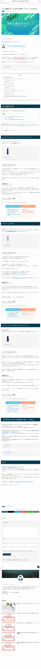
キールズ (7, 506)
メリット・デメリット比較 (10, 88)
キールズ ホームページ (7, 68)
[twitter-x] (20, 596)
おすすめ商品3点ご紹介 (8, 77)
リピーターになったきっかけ (10, 80)
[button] (5, 512)
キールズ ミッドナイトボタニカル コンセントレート (13, 90)
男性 (9, 506)
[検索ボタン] (40, 1)
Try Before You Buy (7, 454)
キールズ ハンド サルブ (8, 84)
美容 (3, 11)
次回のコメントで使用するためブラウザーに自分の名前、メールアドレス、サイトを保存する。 (19, 551)
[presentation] (9, 557)
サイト (4, 547)
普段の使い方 (8, 81)
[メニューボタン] (1, 1)
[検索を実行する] (38, 567)
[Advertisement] (20, 496)
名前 (4, 539)
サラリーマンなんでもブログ (20, 1)
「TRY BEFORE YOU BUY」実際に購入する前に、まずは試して (15, 96)
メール (4, 543)
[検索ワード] (20, 567)
